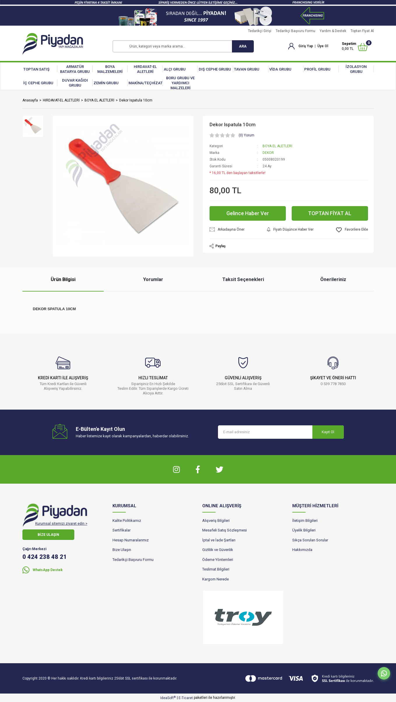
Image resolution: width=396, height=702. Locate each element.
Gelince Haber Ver (247, 213)
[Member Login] (291, 46)
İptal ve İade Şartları (218, 540)
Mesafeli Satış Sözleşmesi (224, 530)
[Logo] (52, 44)
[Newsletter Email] (281, 432)
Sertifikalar (121, 530)
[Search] (183, 46)
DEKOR (268, 153)
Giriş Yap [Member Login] (305, 46)
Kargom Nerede (215, 579)
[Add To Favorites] (352, 229)
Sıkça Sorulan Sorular (310, 540)
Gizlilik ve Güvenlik (217, 549)
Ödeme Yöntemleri (217, 559)
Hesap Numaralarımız (130, 540)
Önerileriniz (333, 279)
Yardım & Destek (333, 31)
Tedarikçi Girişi (259, 31)
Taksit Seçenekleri (243, 279)
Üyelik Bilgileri (304, 530)
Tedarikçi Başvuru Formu (295, 31)
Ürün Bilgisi (63, 279)
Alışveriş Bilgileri (216, 520)
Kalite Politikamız (126, 520)
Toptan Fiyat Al (362, 31)
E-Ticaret (186, 698)
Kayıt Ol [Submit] (328, 432)
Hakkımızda (302, 549)
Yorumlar (153, 279)
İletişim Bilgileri (305, 520)
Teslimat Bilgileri (215, 569)
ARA (243, 46)
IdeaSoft (168, 698)
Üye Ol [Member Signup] (322, 46)
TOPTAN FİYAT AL (329, 213)
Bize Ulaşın (121, 549)
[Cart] (354, 46)
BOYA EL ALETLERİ (277, 146)
